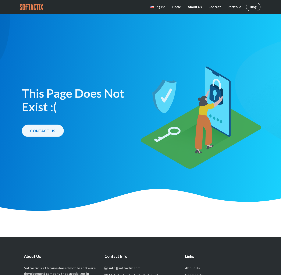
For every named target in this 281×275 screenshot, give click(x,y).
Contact (215, 7)
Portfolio (234, 7)
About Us (195, 7)
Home (176, 7)
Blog (253, 7)
